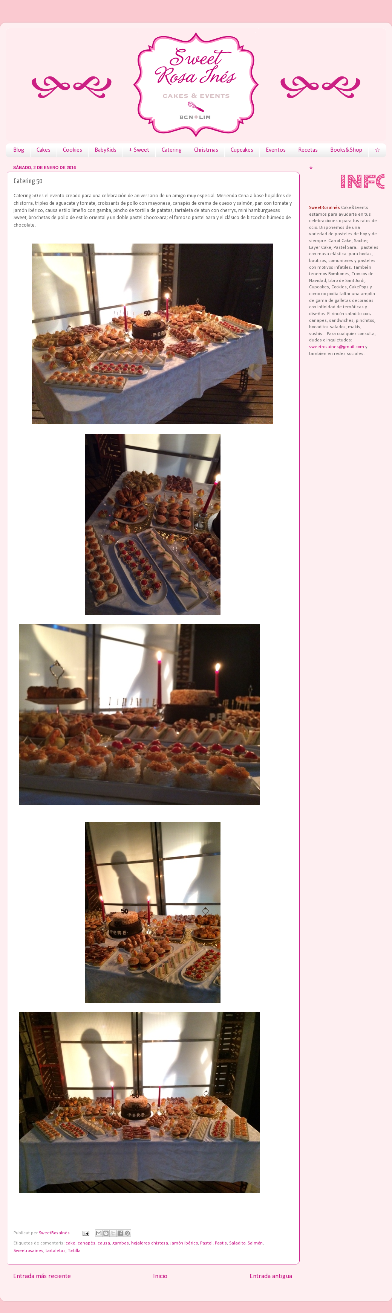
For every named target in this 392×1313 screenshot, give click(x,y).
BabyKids (105, 150)
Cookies (72, 150)
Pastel (206, 1243)
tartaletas (56, 1251)
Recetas (308, 150)
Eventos (276, 150)
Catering (172, 150)
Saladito (237, 1243)
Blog (18, 150)
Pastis (221, 1243)
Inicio (160, 1276)
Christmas (206, 150)
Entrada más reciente (42, 1276)
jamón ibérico (184, 1243)
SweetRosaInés (55, 1233)
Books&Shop (346, 150)
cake (70, 1243)
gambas (120, 1243)
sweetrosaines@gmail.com (336, 347)
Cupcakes (242, 150)
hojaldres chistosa (149, 1243)
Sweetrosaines (28, 1251)
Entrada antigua (271, 1276)
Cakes (44, 150)
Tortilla (74, 1251)
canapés (86, 1243)
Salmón (255, 1243)
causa (104, 1243)
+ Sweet (139, 150)
